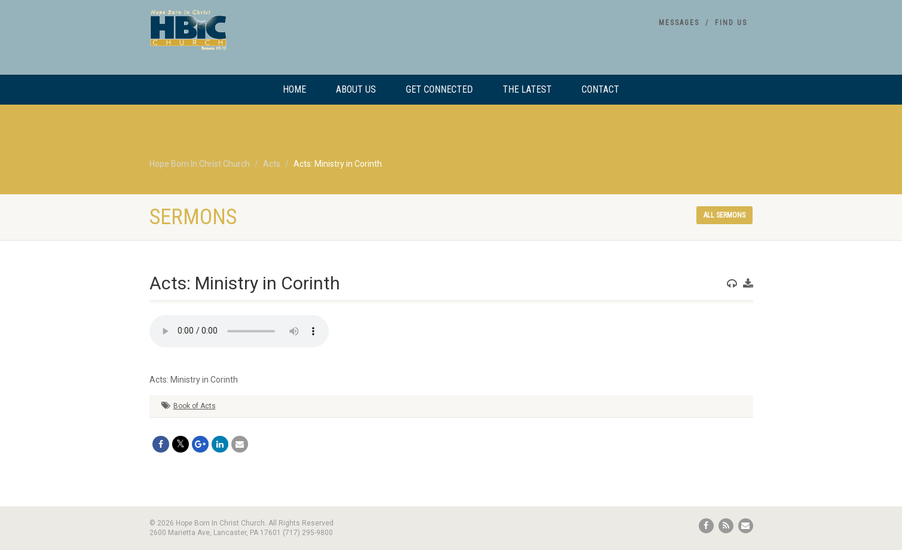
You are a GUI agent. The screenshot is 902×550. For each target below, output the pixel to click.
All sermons (724, 215)
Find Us (731, 23)
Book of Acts (194, 406)
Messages (679, 23)
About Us (356, 89)
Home (294, 89)
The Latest (527, 89)
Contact (600, 89)
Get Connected (439, 89)
